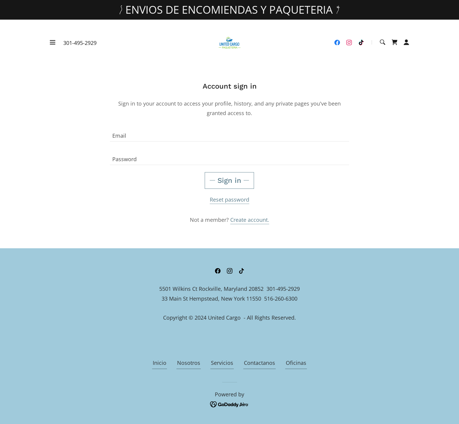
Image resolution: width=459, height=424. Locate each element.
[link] (229, 41)
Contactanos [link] (259, 362)
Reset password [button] (229, 199)
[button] (53, 42)
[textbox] (229, 133)
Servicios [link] (222, 362)
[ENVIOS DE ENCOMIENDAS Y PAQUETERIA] (229, 9)
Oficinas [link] (296, 362)
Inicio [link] (159, 362)
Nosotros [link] (188, 362)
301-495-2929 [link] (80, 42)
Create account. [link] (249, 219)
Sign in (229, 180)
